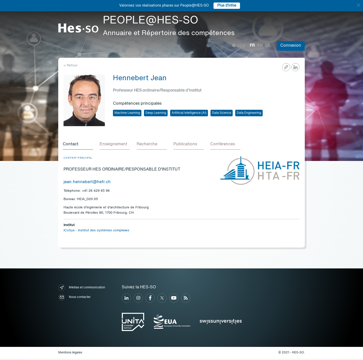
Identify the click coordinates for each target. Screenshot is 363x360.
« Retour (71, 65)
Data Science (221, 113)
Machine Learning (127, 113)
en (260, 46)
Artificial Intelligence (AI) (189, 113)
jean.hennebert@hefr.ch (87, 183)
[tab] (79, 145)
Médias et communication (81, 289)
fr (252, 46)
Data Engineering (249, 113)
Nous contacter (74, 298)
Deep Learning (155, 113)
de (267, 46)
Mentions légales (70, 353)
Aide (239, 46)
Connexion (290, 46)
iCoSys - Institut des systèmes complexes (96, 232)
